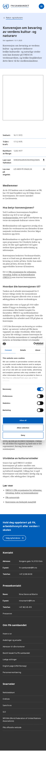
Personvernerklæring (12, 672)
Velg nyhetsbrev (15, 538)
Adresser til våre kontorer (14, 646)
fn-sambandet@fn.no (28, 567)
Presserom (7, 613)
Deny (23, 435)
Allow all (23, 420)
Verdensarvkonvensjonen (29, 160)
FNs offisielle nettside (12, 727)
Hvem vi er (7, 633)
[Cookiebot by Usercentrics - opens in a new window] (33, 343)
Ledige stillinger (10, 659)
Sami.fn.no (7, 705)
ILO (4, 712)
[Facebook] (4, 739)
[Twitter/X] (23, 739)
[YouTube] (30, 739)
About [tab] (37, 350)
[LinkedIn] (17, 739)
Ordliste (6, 699)
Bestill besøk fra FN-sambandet (16, 653)
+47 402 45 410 (25, 607)
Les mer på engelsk (29, 169)
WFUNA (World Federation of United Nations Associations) (22, 719)
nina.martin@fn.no (27, 600)
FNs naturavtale (12, 497)
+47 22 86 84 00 (25, 574)
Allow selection (23, 428)
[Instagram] (11, 739)
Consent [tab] (8, 350)
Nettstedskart (9, 692)
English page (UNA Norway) (14, 666)
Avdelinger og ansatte (12, 640)
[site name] (16, 6)
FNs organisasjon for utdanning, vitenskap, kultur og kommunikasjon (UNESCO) (19, 275)
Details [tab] (23, 350)
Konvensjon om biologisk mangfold (20, 502)
